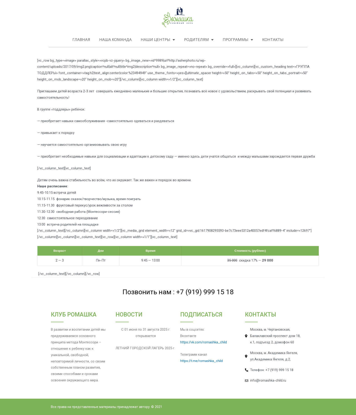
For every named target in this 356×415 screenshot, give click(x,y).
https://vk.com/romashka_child (203, 342)
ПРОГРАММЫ (238, 39)
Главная (81, 39)
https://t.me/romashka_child (201, 361)
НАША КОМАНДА (115, 39)
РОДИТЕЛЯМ (199, 39)
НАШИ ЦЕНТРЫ (158, 39)
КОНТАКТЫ (273, 39)
